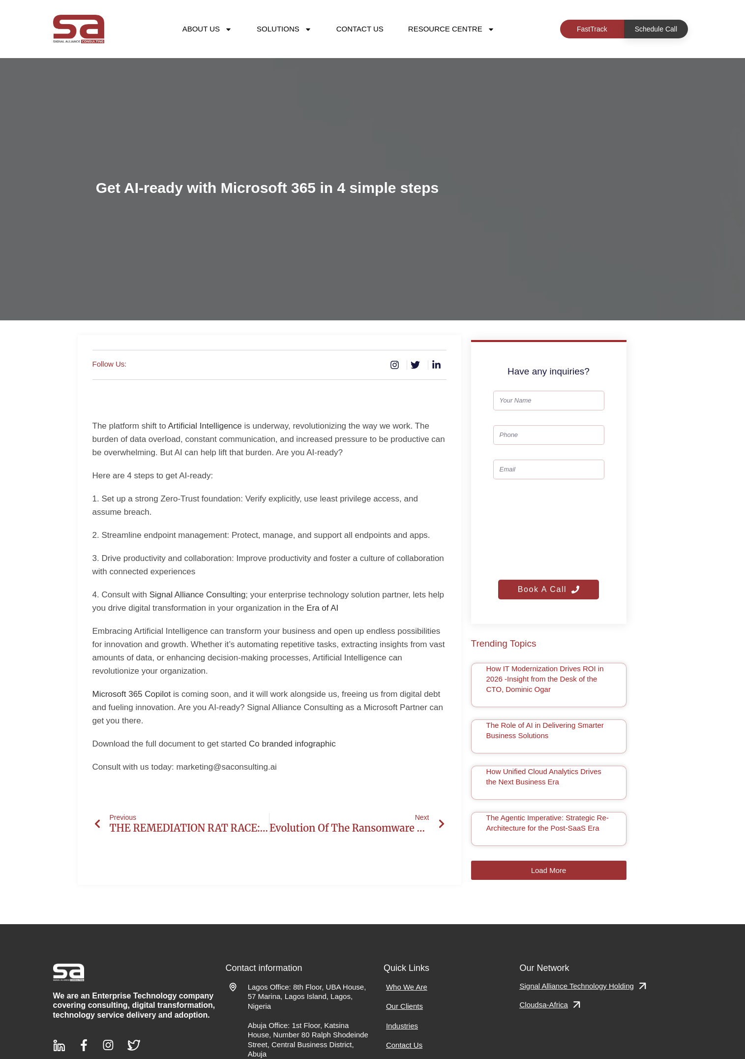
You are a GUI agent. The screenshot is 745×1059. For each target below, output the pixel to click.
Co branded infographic (292, 743)
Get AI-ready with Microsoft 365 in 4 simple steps (267, 188)
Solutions (284, 29)
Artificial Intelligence (205, 426)
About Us (207, 29)
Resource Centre (451, 29)
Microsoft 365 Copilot (131, 694)
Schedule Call (656, 29)
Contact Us (360, 29)
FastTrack (592, 29)
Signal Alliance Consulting (197, 594)
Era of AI (322, 608)
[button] (548, 870)
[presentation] (533, 529)
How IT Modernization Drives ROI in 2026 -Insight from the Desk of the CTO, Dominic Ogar (545, 678)
